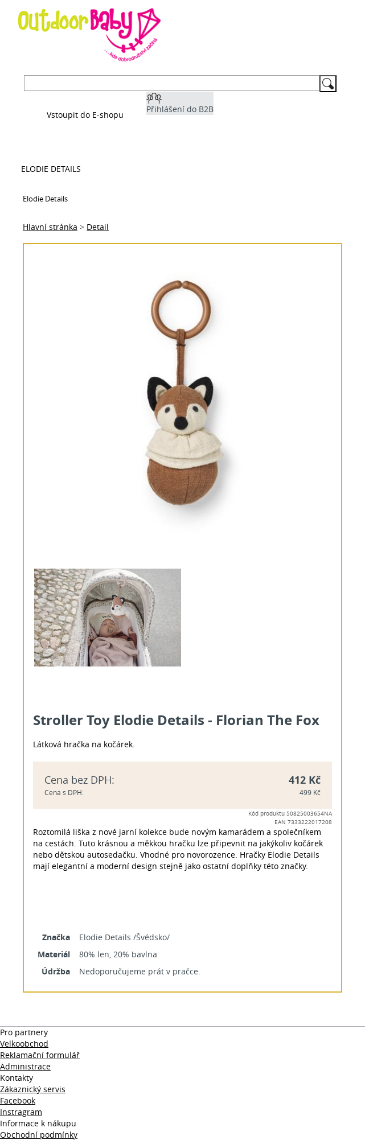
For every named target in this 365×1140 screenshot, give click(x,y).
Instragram (21, 1111)
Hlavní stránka (50, 226)
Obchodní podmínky (38, 1134)
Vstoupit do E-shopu (85, 114)
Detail (98, 226)
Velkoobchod (24, 1043)
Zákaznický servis (32, 1089)
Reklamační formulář (40, 1055)
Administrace (25, 1066)
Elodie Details (51, 168)
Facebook (17, 1100)
